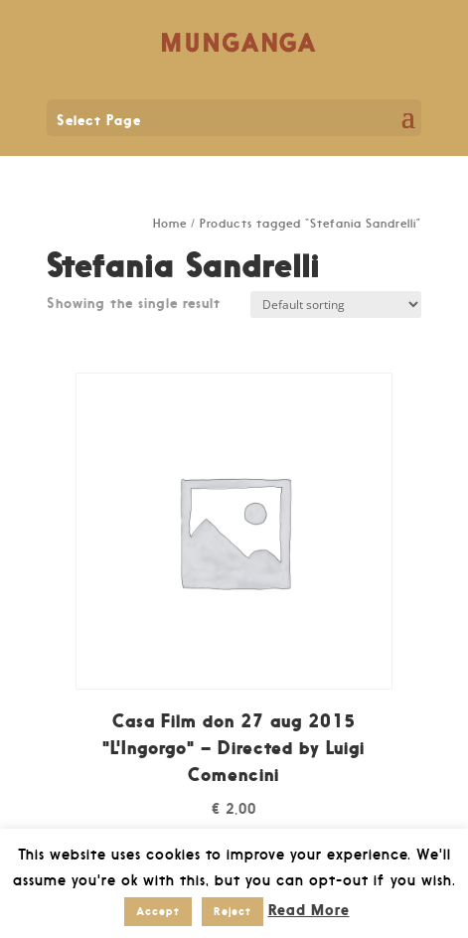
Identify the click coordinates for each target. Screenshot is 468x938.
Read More (309, 909)
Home (170, 224)
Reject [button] (232, 911)
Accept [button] (158, 911)
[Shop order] (335, 304)
